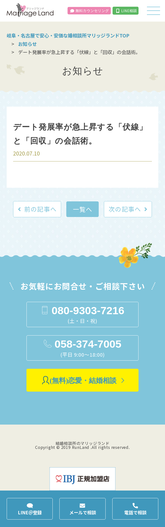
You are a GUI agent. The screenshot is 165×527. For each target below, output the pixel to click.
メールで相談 (82, 512)
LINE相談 (129, 10)
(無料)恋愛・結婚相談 (83, 380)
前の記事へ (40, 208)
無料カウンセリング (92, 10)
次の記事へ (125, 208)
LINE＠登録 (30, 512)
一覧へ (83, 209)
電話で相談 (135, 512)
